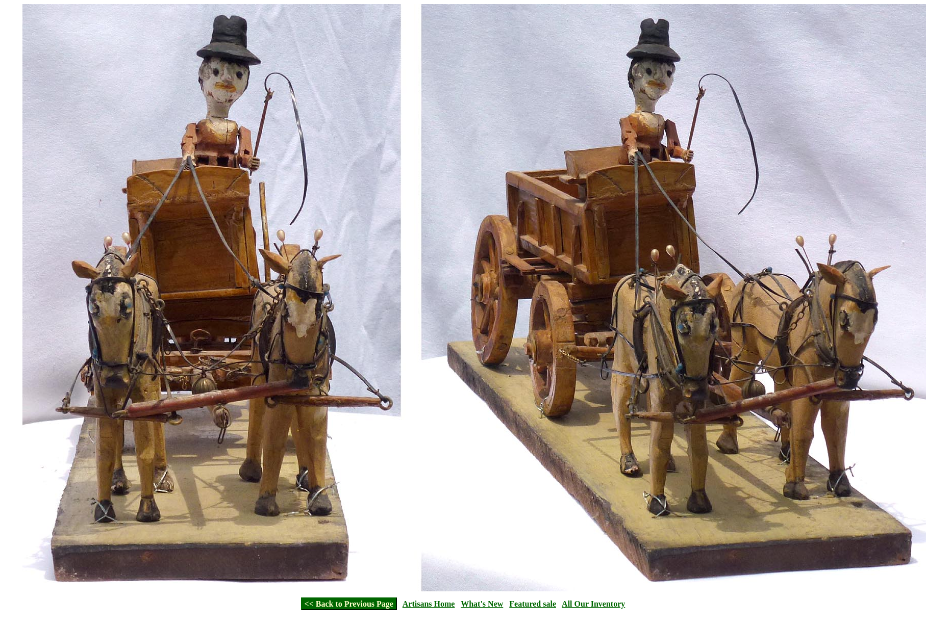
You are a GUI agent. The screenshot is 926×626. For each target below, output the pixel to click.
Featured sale (532, 603)
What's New (482, 603)
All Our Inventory (593, 603)
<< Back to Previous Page (349, 603)
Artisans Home (429, 603)
